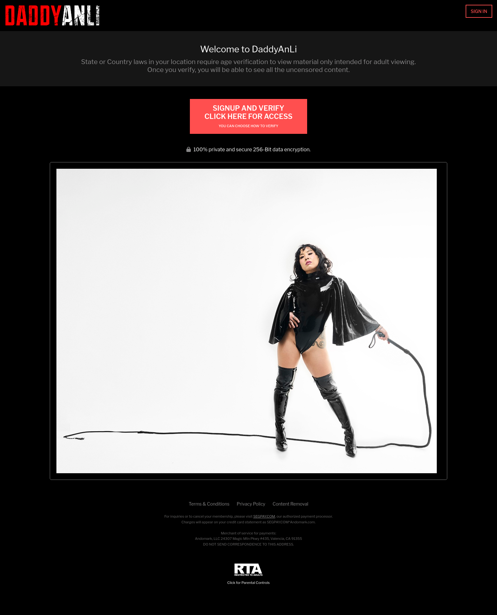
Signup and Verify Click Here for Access (248, 116)
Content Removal (290, 504)
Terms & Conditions (209, 504)
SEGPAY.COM (264, 516)
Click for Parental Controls (248, 574)
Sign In (479, 11)
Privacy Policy (251, 504)
